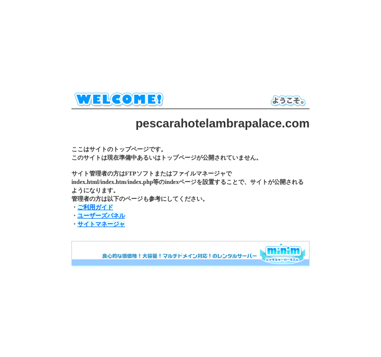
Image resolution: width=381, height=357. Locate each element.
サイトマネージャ (101, 224)
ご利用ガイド (95, 207)
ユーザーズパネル (101, 215)
